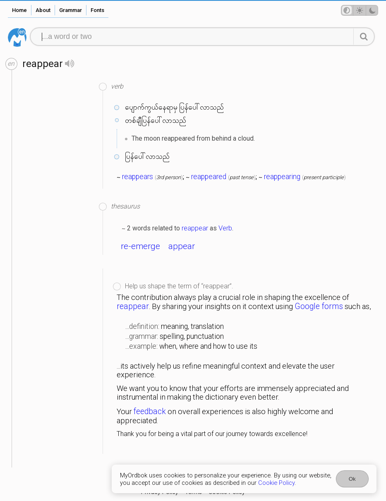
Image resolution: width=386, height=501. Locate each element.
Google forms (319, 306)
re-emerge (140, 246)
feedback (150, 411)
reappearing (282, 177)
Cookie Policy (276, 483)
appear (181, 246)
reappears (137, 177)
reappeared (208, 177)
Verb (225, 228)
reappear (195, 228)
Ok (352, 479)
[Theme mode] (359, 10)
